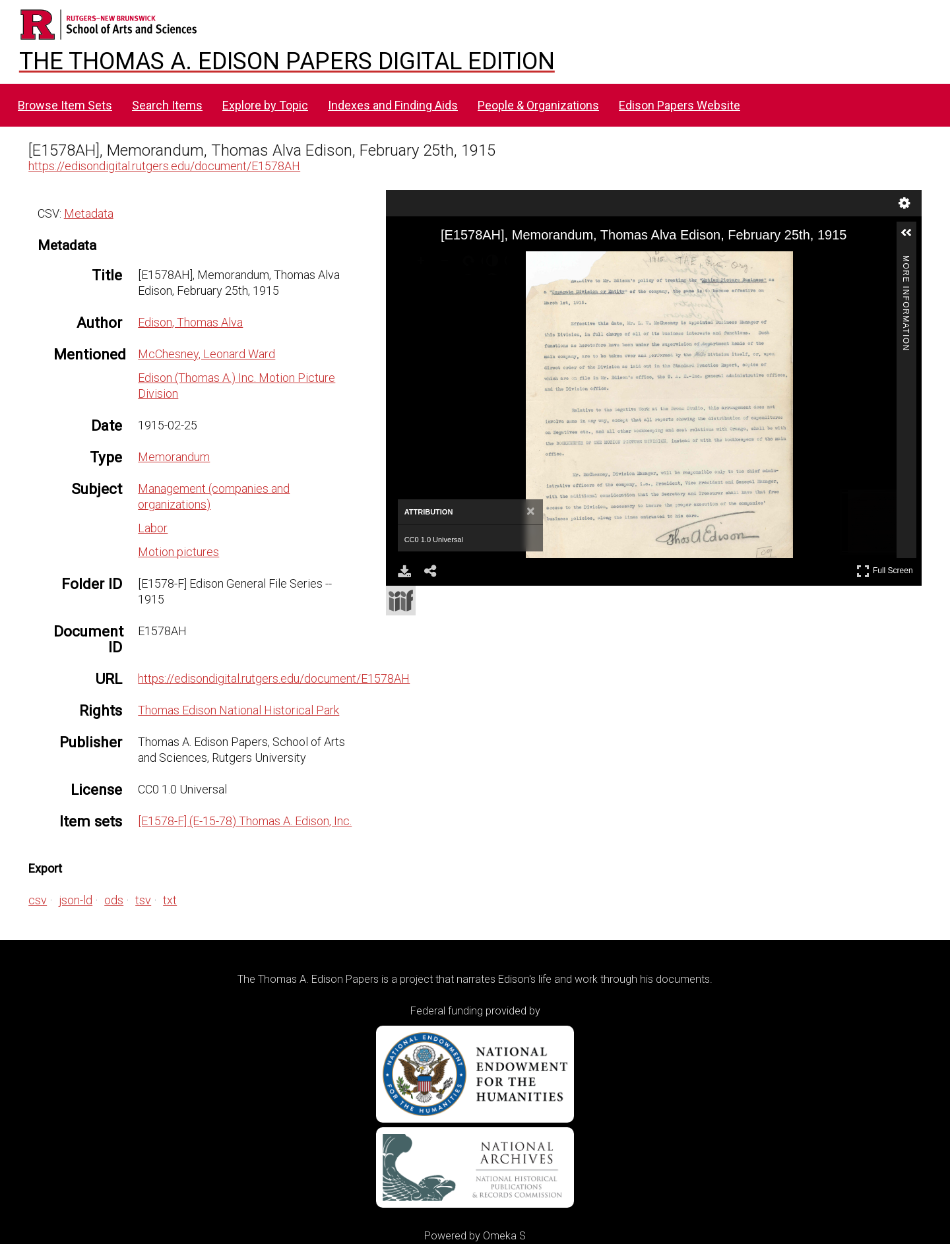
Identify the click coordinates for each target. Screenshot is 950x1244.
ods (113, 900)
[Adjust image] (495, 263)
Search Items (167, 105)
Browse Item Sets (65, 105)
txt (170, 900)
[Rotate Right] (471, 263)
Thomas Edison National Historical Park (238, 710)
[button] (912, 238)
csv (37, 900)
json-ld (75, 900)
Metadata (88, 213)
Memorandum (174, 457)
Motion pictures (178, 552)
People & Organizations (538, 105)
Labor (153, 528)
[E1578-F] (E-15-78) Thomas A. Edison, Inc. (245, 821)
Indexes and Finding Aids (393, 105)
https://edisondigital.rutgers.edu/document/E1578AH (164, 166)
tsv (143, 900)
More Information (905, 260)
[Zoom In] (423, 263)
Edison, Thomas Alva (190, 322)
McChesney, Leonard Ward (206, 354)
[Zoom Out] (447, 263)
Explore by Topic (265, 105)
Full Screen (884, 571)
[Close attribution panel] (531, 512)
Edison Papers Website (679, 105)
